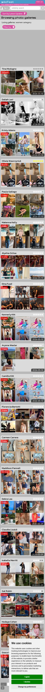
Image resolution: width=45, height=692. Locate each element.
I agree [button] (27, 677)
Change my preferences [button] (27, 687)
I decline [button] (27, 682)
